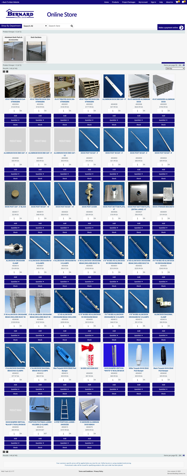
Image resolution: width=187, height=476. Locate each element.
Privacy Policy (98, 471)
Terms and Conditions (86, 471)
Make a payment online (168, 28)
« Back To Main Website (10, 2)
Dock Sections (36, 37)
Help (161, 2)
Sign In (153, 2)
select (46, 26)
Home (106, 2)
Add (15, 116)
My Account (143, 2)
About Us (169, 2)
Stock (15, 125)
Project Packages (128, 2)
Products (115, 2)
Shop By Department (11, 26)
